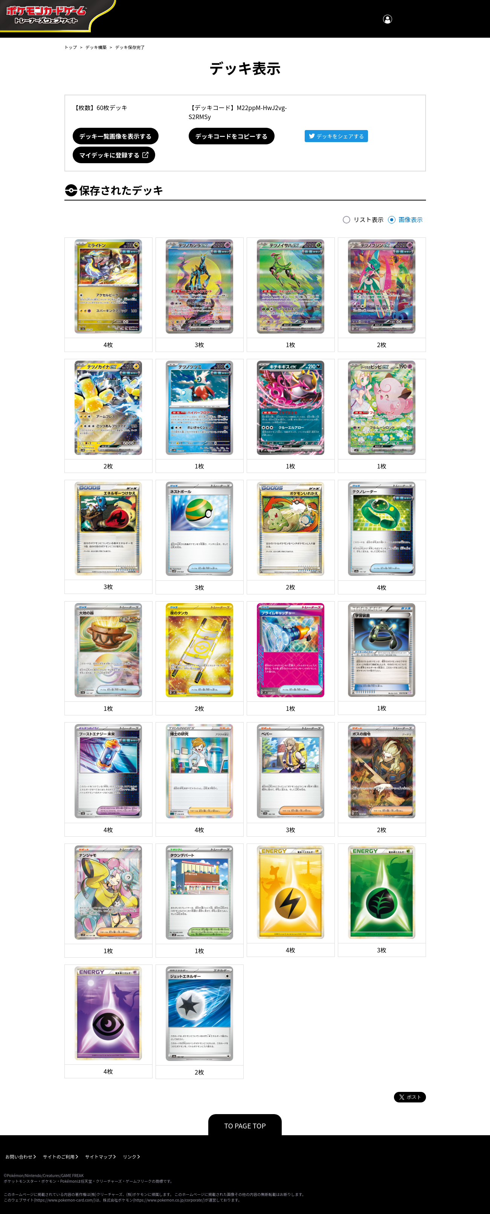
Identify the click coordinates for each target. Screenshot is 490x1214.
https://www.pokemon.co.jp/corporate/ (169, 1200)
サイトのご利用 (59, 1156)
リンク (129, 1156)
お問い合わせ (18, 1156)
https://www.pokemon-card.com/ (64, 1200)
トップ (70, 47)
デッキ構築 (96, 47)
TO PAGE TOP (245, 1125)
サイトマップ (98, 1156)
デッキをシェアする (340, 136)
